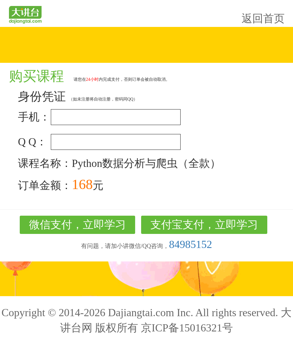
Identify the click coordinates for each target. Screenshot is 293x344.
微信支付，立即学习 (77, 225)
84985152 (190, 244)
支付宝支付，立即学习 (204, 225)
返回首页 (263, 19)
